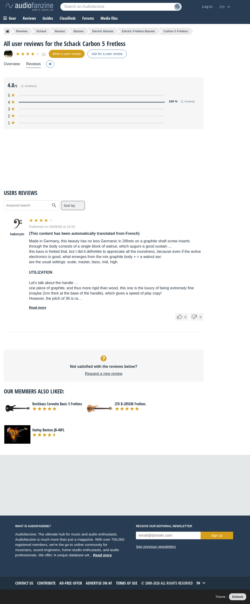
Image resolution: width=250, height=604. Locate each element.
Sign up (216, 535)
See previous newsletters (156, 546)
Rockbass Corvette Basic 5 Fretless (57, 403)
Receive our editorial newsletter (164, 526)
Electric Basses (102, 31)
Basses (60, 31)
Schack (41, 31)
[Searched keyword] (121, 7)
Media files (109, 18)
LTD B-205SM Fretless (130, 403)
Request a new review (103, 374)
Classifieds (68, 18)
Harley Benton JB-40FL (48, 430)
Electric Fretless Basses (138, 31)
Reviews (29, 18)
